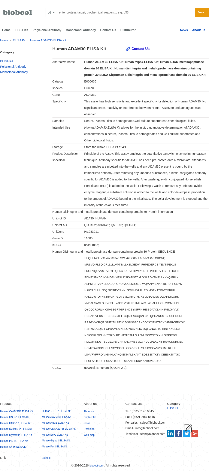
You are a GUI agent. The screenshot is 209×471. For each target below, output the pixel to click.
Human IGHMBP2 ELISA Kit (16, 429)
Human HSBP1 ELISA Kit (14, 417)
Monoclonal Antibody (81, 30)
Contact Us (108, 30)
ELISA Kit (21, 30)
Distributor (128, 30)
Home (6, 30)
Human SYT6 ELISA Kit (13, 446)
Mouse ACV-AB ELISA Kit (56, 417)
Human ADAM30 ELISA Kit (48, 40)
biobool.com (96, 465)
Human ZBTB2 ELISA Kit (56, 411)
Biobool (46, 457)
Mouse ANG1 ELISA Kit (55, 422)
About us (198, 30)
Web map (89, 435)
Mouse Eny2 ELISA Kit (55, 434)
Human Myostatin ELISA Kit (16, 435)
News (184, 30)
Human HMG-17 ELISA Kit (15, 423)
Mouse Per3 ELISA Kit (54, 446)
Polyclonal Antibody (47, 30)
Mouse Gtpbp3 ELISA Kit (56, 440)
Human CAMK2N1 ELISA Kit (16, 411)
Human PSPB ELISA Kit (14, 441)
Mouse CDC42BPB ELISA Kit (59, 428)
